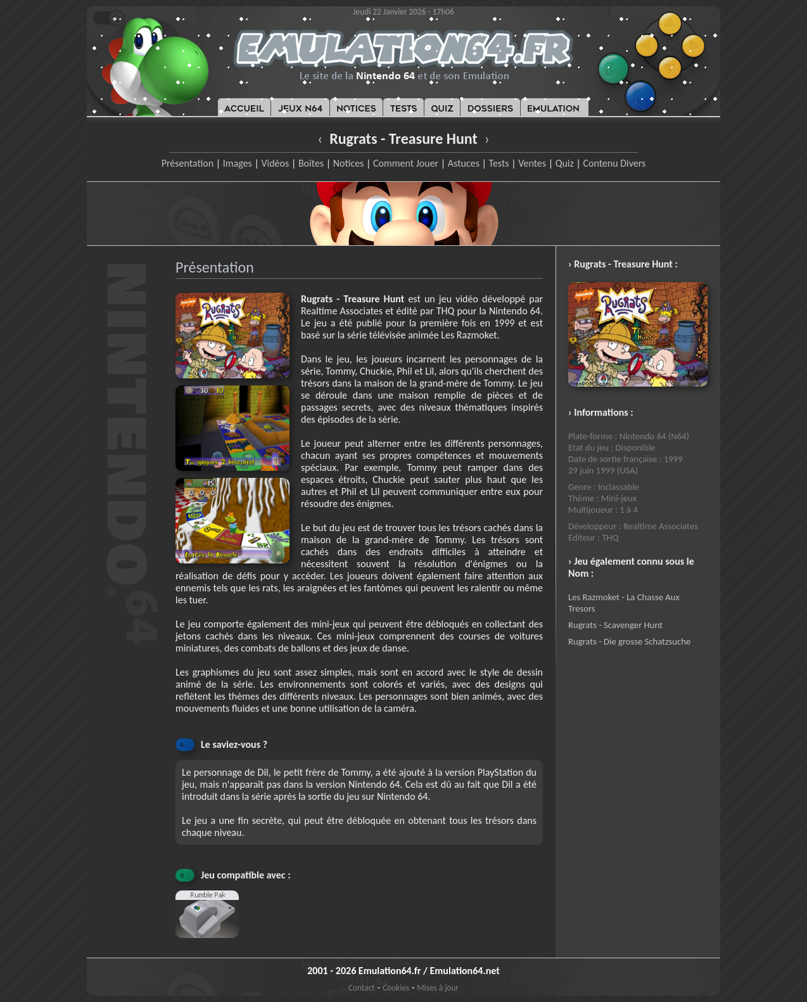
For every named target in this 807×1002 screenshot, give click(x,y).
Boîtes (311, 163)
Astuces (464, 163)
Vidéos (275, 163)
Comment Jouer (405, 163)
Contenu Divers (614, 163)
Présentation (188, 163)
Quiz (565, 163)
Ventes (532, 163)
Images (237, 163)
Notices (348, 163)
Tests (499, 163)
